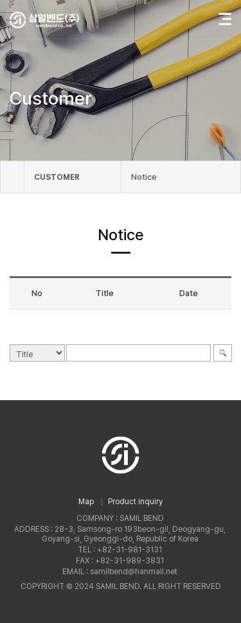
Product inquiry (135, 501)
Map (86, 501)
